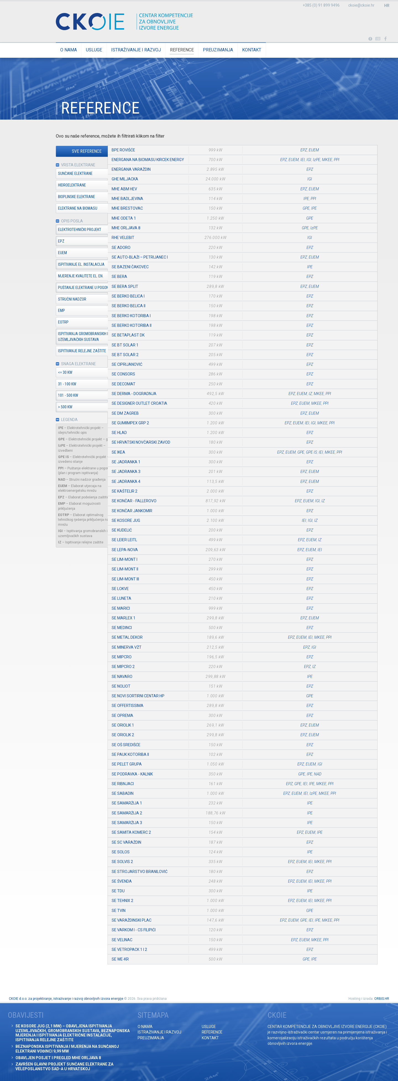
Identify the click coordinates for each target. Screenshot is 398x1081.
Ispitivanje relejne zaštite (59, 351)
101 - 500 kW (45, 396)
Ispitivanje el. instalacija (58, 265)
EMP (38, 311)
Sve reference (64, 151)
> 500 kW (42, 408)
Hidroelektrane (49, 185)
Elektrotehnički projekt (56, 230)
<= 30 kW (42, 373)
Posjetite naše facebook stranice (385, 38)
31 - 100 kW (44, 384)
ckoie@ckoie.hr (361, 5)
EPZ (38, 242)
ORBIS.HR (381, 999)
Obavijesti (378, 38)
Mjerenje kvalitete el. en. (58, 276)
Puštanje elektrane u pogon (60, 288)
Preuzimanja (195, 49)
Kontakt (229, 49)
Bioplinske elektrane (53, 197)
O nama (46, 49)
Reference (159, 49)
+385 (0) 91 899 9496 (321, 5)
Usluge (71, 49)
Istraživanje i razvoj (113, 49)
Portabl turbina (370, 38)
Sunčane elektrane (52, 174)
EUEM (39, 253)
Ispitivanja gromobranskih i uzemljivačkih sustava (60, 337)
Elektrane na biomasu (55, 208)
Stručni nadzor (49, 299)
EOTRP (40, 322)
